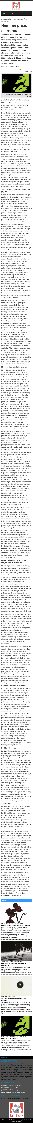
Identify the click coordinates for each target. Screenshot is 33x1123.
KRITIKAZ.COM (8, 13)
